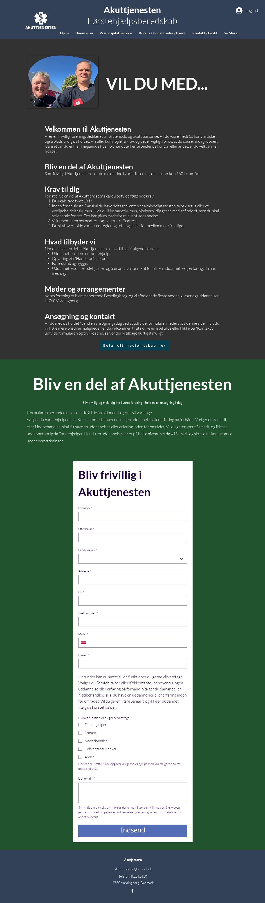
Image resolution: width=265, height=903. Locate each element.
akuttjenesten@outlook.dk (133, 869)
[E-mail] (131, 663)
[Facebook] (132, 891)
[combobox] (133, 558)
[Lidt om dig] (133, 793)
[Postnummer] (131, 621)
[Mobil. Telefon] (136, 642)
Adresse (85, 571)
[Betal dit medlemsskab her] (134, 345)
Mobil (83, 634)
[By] (131, 600)
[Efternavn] (131, 537)
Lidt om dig (86, 778)
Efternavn (86, 529)
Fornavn (85, 508)
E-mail (83, 655)
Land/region (87, 550)
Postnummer (88, 613)
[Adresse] (131, 579)
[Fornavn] (131, 516)
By (81, 592)
